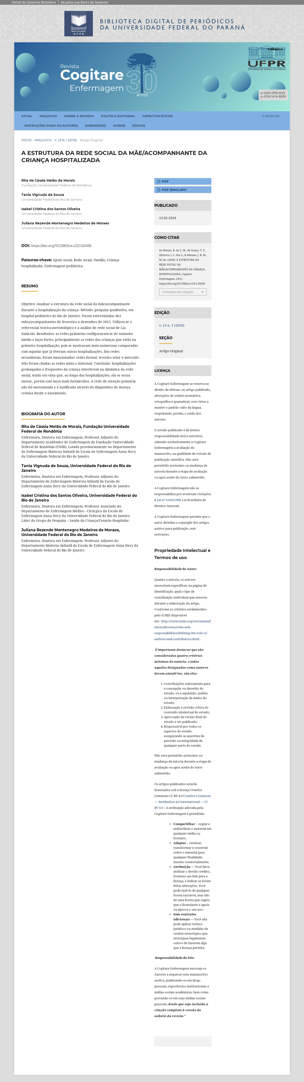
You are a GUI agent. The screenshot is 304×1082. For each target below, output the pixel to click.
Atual (26, 116)
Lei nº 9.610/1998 (169, 500)
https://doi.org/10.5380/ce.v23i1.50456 (61, 246)
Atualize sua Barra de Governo (84, 2)
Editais (138, 125)
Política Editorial (118, 116)
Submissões (95, 125)
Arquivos (48, 116)
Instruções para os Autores (51, 125)
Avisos (119, 125)
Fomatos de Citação (177, 292)
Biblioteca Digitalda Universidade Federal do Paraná (173, 24)
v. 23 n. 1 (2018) (65, 140)
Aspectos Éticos (157, 116)
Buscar (271, 116)
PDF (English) (173, 190)
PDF (165, 181)
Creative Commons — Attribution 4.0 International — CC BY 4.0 (182, 802)
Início (26, 140)
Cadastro (275, 49)
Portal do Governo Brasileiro (34, 2)
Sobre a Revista (79, 116)
